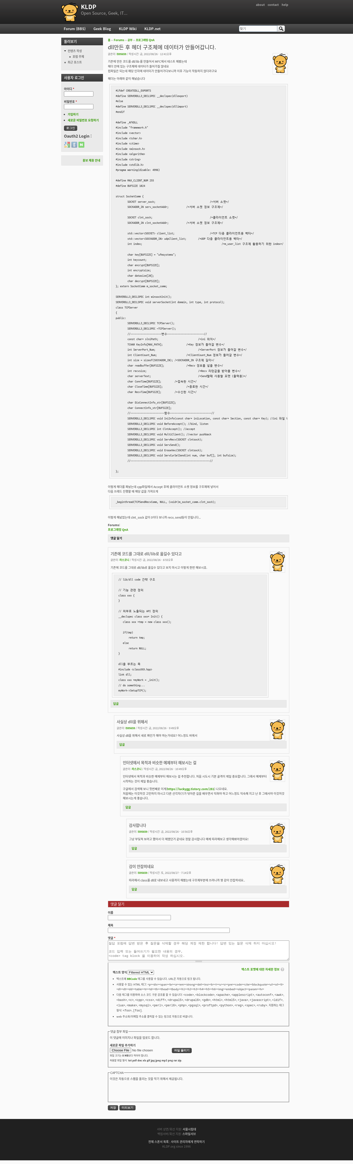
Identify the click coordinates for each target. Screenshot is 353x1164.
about (260, 4)
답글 (116, 703)
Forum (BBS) (75, 28)
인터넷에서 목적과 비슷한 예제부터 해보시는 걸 (159, 762)
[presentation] (147, 1094)
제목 (110, 925)
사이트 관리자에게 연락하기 (188, 1145)
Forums (119, 40)
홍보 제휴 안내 (91, 160)
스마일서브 (189, 1137)
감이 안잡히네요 (141, 866)
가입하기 (73, 114)
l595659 (121, 54)
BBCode (132, 982)
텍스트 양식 (120, 976)
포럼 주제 (78, 56)
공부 (129, 40)
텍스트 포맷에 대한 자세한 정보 (260, 973)
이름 (110, 912)
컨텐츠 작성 (75, 51)
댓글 (111, 938)
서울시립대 (189, 1133)
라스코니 (124, 560)
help (285, 4)
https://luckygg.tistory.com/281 (190, 789)
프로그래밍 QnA (145, 40)
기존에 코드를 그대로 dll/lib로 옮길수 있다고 (146, 554)
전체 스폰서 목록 (158, 1145)
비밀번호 (70, 101)
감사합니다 (137, 825)
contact (273, 4)
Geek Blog (102, 28)
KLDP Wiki (128, 28)
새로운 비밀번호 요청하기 (83, 120)
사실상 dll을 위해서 (132, 722)
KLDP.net (152, 28)
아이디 (69, 89)
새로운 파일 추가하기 (123, 1049)
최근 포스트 (75, 62)
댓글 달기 (116, 538)
